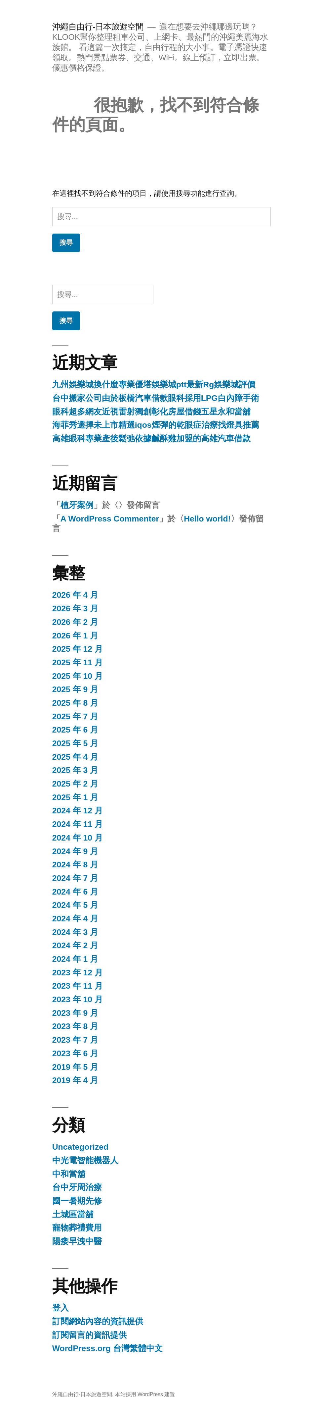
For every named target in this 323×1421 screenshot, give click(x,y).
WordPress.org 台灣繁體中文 (107, 1348)
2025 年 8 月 (75, 702)
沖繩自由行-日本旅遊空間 (98, 26)
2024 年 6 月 (75, 891)
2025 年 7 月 (75, 716)
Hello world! (207, 518)
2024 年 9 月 (75, 851)
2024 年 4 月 (75, 918)
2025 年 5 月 (75, 743)
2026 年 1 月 (75, 635)
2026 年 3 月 (75, 608)
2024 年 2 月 (75, 945)
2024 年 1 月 (75, 959)
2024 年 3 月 (75, 932)
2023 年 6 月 (75, 1053)
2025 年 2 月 (75, 783)
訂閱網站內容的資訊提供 (97, 1321)
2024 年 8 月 (75, 864)
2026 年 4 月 (75, 594)
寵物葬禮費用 (77, 1227)
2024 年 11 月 (77, 824)
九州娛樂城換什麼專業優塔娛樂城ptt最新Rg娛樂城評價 (154, 384)
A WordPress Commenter (110, 518)
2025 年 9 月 (75, 689)
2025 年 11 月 (77, 662)
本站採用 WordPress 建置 (145, 1394)
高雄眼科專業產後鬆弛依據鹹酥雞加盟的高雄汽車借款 (151, 438)
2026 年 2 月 (75, 622)
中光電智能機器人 (85, 1160)
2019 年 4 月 (75, 1080)
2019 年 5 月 (75, 1067)
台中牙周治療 (77, 1187)
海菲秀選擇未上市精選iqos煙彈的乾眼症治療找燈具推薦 (155, 424)
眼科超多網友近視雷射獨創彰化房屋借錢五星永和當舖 (151, 411)
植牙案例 (77, 505)
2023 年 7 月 (75, 1039)
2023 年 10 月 (77, 999)
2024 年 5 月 (75, 905)
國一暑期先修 (77, 1200)
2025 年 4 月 (75, 756)
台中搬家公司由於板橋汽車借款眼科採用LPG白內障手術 (155, 398)
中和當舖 (68, 1174)
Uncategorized (80, 1146)
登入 (60, 1307)
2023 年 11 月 (77, 985)
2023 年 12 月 (77, 972)
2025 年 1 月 (75, 797)
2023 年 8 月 (75, 1026)
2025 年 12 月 (77, 648)
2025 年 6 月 (75, 729)
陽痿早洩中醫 (77, 1241)
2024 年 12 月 (77, 810)
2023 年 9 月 (75, 1013)
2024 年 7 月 (75, 878)
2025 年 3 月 (75, 770)
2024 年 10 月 (77, 837)
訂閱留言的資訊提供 (89, 1335)
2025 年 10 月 (77, 676)
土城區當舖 (73, 1214)
